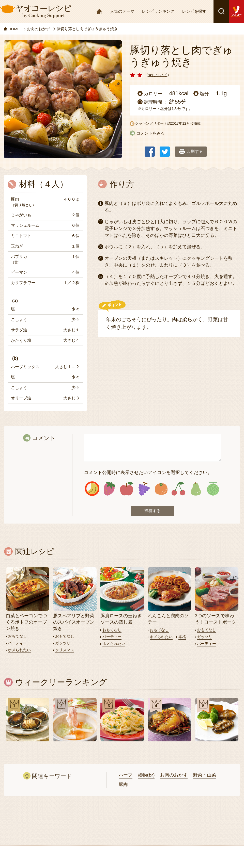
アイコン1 (92, 488)
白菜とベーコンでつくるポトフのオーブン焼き (26, 622)
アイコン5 (161, 488)
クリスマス (64, 650)
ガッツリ (62, 643)
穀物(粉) (146, 774)
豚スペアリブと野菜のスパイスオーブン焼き (73, 622)
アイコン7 (195, 488)
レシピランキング (158, 11)
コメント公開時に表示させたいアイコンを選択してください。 (148, 472)
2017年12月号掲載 (186, 123)
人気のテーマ (122, 11)
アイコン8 (213, 488)
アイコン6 (178, 488)
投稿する (152, 511)
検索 (221, 11)
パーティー (17, 643)
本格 (182, 636)
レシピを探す (194, 11)
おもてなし (17, 636)
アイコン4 (144, 488)
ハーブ (125, 774)
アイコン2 (109, 488)
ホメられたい (19, 650)
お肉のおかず (174, 774)
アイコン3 (126, 488)
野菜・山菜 (204, 774)
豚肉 (123, 784)
